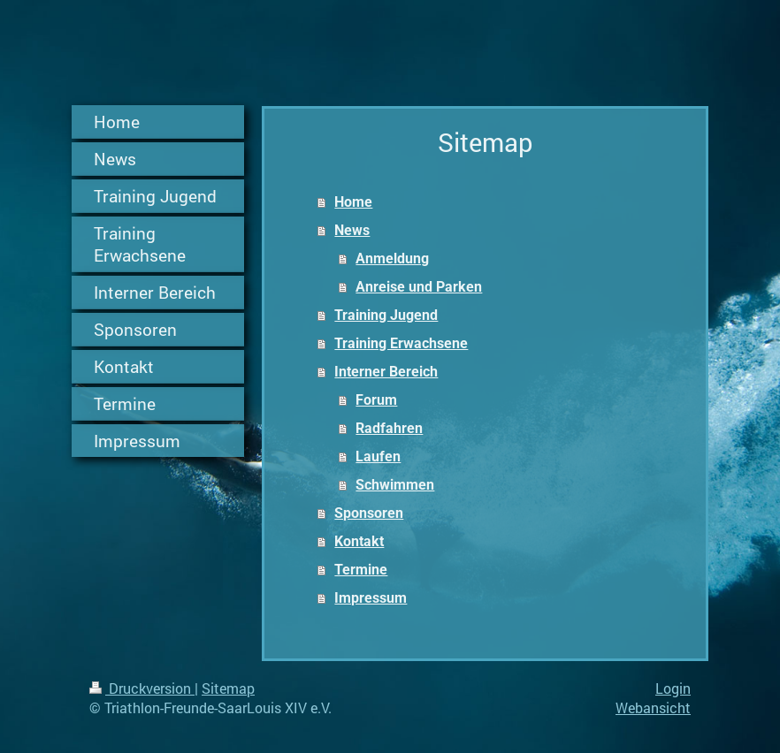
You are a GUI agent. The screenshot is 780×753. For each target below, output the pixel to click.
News (352, 230)
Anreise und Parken (419, 286)
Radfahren (389, 428)
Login (673, 688)
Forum (376, 400)
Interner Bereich (386, 371)
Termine (360, 569)
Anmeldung (392, 258)
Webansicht (653, 707)
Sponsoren (368, 513)
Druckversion (142, 688)
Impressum (370, 597)
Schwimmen (395, 484)
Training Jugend (386, 315)
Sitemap (228, 688)
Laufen (378, 456)
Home (353, 202)
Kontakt (359, 541)
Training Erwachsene (401, 343)
